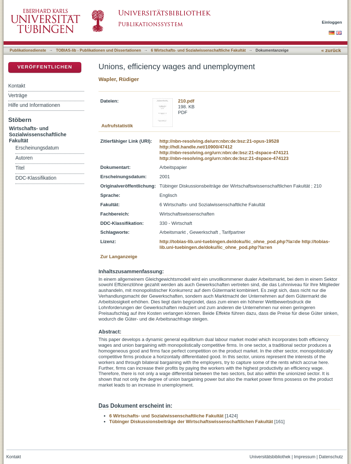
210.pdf (186, 101)
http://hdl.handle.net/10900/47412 (195, 147)
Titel (19, 168)
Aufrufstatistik (117, 125)
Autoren (24, 158)
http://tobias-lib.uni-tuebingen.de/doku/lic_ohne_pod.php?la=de (229, 241)
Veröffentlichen (44, 67)
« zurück (331, 50)
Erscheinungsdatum (37, 148)
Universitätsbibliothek (270, 456)
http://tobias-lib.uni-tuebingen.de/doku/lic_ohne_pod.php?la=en (244, 244)
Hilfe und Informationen (34, 105)
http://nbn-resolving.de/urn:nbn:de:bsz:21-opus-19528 (219, 141)
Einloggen (332, 22)
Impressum (305, 456)
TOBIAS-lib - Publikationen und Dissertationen (98, 50)
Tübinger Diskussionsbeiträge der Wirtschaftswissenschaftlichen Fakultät (191, 421)
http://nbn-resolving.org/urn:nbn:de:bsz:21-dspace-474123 (223, 158)
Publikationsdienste (28, 50)
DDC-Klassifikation (35, 178)
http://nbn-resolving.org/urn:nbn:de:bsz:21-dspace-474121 (223, 152)
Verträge (17, 95)
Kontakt (16, 86)
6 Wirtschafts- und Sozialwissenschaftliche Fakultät (198, 50)
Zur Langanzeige (118, 256)
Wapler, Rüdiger (118, 79)
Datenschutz (331, 456)
